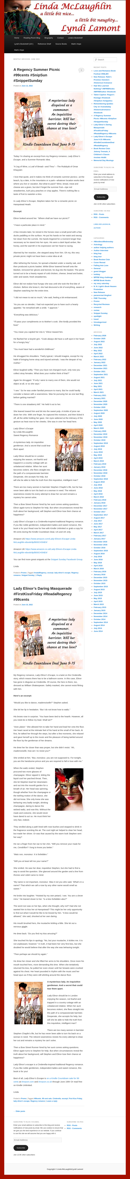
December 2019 (100, 434)
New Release (99, 292)
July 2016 (98, 556)
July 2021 (98, 380)
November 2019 (100, 437)
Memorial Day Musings (104, 160)
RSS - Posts (99, 214)
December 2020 (100, 401)
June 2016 (98, 559)
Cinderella (57, 1099)
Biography (48, 38)
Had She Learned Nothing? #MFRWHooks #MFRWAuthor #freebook (105, 89)
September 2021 (101, 374)
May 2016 (98, 563)
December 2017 (100, 506)
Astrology (98, 244)
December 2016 (100, 542)
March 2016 (99, 569)
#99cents (37, 1099)
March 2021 (99, 392)
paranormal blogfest (102, 295)
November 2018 (100, 473)
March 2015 (99, 604)
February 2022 (100, 359)
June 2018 (98, 488)
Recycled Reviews (102, 304)
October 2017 (99, 512)
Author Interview (101, 250)
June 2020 (98, 419)
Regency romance (37, 1101)
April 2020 (98, 425)
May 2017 (98, 527)
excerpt (50, 573)
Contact (60, 38)
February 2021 (100, 395)
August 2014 (99, 625)
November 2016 (100, 545)
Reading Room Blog (32, 38)
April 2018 (98, 494)
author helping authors (104, 247)
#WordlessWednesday (103, 241)
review (96, 310)
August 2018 (99, 482)
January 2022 (99, 362)
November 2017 (100, 509)
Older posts (19, 1111)
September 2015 (101, 586)
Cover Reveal (99, 262)
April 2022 (98, 353)
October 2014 (99, 619)
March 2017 (99, 533)
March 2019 (99, 461)
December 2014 (100, 613)
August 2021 (99, 377)
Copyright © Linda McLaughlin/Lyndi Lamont (65, 1169)
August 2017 (99, 518)
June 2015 (98, 595)
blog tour (98, 256)
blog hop (98, 253)
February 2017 (100, 536)
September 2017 (101, 515)
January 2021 (99, 398)
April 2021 (98, 389)
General (97, 268)
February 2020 (100, 431)
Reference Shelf (44, 44)
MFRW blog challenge (103, 277)
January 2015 (99, 610)
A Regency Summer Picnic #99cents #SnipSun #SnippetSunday (36, 75)
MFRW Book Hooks (102, 280)
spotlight (98, 316)
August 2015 (99, 589)
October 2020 (99, 407)
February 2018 (100, 500)
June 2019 (98, 452)
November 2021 (100, 368)
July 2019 (98, 449)
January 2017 (99, 539)
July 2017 (98, 521)
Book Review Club (102, 259)
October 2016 (99, 548)
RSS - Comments (101, 217)
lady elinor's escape (62, 573)
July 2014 (98, 628)
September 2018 (101, 479)
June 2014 (98, 631)
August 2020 (99, 413)
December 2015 (100, 577)
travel (96, 319)
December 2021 (100, 365)
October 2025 (99, 338)
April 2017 (98, 530)
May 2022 (98, 351)
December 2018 (100, 470)
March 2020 (99, 428)
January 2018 (99, 503)
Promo (23, 573)
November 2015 (100, 580)
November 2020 (100, 404)
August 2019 (99, 446)
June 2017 (98, 524)
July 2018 (98, 485)
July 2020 (98, 416)
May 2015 (98, 598)
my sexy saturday (101, 283)
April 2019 (98, 458)
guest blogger (100, 271)
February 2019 (100, 464)
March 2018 (99, 497)
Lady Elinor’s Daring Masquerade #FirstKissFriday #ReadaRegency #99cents (42, 594)
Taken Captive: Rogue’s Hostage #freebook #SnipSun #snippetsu (104, 98)
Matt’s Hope (76, 44)
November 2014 (100, 616)
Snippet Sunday (28, 575)
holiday (97, 274)
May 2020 (98, 422)
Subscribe (101, 197)
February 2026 (100, 336)
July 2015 (98, 592)
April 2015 (98, 601)
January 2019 (99, 467)
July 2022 (98, 344)
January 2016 (99, 574)
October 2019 (99, 440)
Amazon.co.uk (45, 1081)
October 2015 (99, 583)
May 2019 (98, 455)
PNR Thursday (100, 298)
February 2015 (100, 607)
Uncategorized (100, 322)
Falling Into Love (101, 265)
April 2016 (98, 566)
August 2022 (99, 341)
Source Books (61, 44)
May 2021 (98, 386)
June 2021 (98, 383)
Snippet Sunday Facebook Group (66, 559)
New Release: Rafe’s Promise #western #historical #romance (103, 80)
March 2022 (99, 356)
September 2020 (101, 410)
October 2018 (99, 476)
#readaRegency (40, 573)
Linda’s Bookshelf (75, 38)
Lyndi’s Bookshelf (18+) (23, 44)
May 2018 (98, 491)
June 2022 (98, 348)
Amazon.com (27, 1081)
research (97, 307)
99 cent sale (47, 1099)
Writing (97, 325)
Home (16, 38)
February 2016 (100, 571)
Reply (39, 575)
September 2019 (101, 443)
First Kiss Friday (75, 1099)
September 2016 (101, 551)
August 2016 (99, 554)
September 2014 (101, 622)
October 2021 (99, 371)
